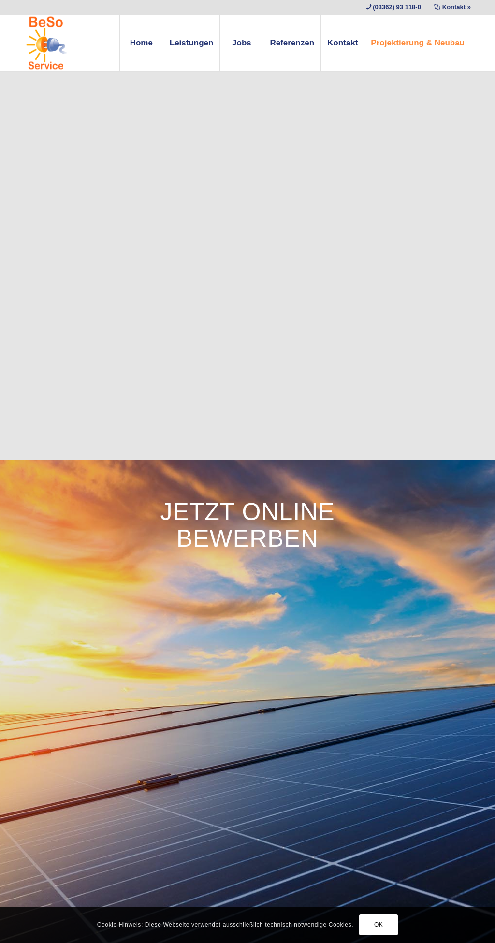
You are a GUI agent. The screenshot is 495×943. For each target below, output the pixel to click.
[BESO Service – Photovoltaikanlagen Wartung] (46, 43)
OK (378, 924)
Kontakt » (456, 7)
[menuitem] (141, 43)
